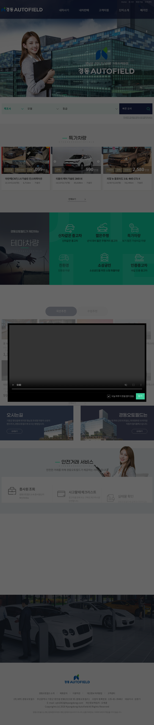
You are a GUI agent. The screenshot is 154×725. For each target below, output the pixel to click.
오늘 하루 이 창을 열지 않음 (122, 396)
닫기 (140, 396)
